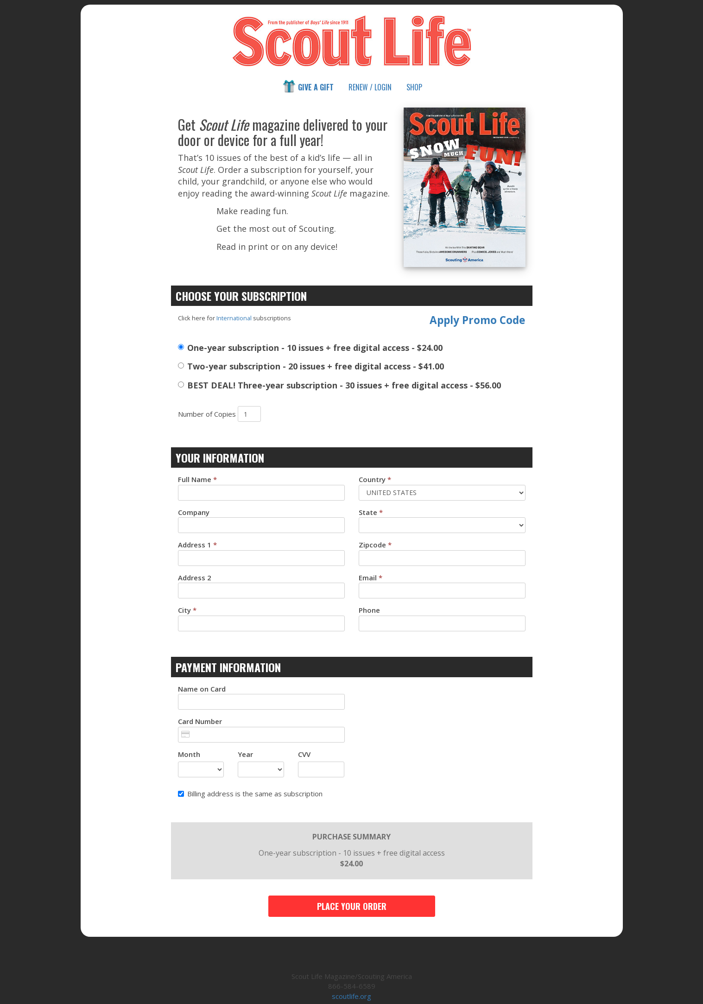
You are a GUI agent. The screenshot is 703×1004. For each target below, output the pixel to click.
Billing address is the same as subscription (250, 793)
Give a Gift (308, 86)
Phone (369, 610)
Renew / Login (370, 87)
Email (370, 577)
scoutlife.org (351, 996)
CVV (304, 754)
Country (375, 479)
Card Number (200, 721)
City (187, 610)
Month (189, 754)
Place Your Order (351, 906)
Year (245, 754)
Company (193, 512)
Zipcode (375, 544)
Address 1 (197, 544)
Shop (414, 87)
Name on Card (202, 688)
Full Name (197, 479)
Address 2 (194, 577)
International (234, 318)
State (371, 512)
